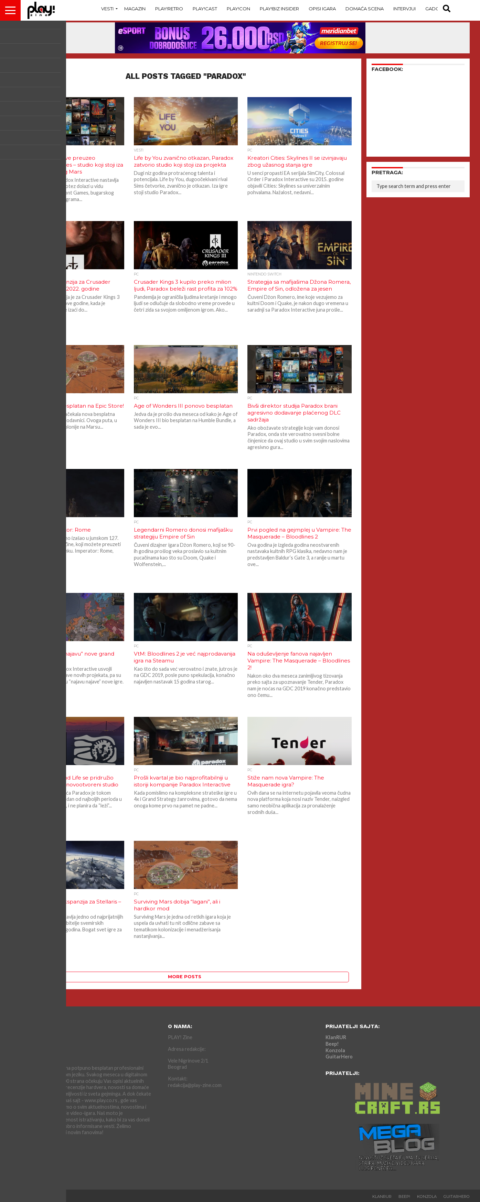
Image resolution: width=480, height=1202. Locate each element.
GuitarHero (339, 1056)
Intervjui (404, 8)
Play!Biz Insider (279, 8)
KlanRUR (336, 1037)
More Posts (184, 976)
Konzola (335, 1050)
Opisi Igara (322, 8)
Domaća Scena (364, 8)
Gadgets (436, 8)
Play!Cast (205, 8)
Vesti (107, 8)
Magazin (135, 8)
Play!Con (238, 8)
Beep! (332, 1044)
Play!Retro (169, 8)
